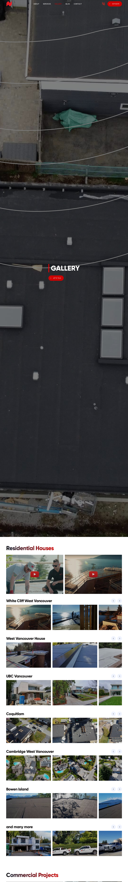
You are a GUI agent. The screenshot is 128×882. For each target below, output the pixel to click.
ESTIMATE (115, 4)
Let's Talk (57, 278)
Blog (68, 4)
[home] (9, 4)
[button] (113, 601)
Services (47, 4)
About (36, 4)
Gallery (58, 4)
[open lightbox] (34, 574)
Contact (78, 4)
